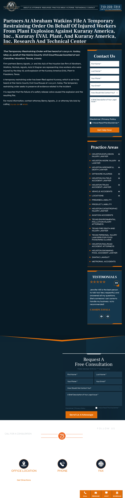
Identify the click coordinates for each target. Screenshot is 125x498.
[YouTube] (111, 432)
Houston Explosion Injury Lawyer (103, 155)
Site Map (61, 489)
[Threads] (114, 439)
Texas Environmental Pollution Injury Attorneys (104, 221)
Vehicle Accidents (102, 191)
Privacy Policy (109, 119)
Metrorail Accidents (103, 261)
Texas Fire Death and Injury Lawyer (103, 229)
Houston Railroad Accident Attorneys (103, 245)
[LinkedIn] (99, 433)
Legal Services (86, 451)
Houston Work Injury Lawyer (104, 161)
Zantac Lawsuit (100, 257)
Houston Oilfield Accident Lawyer (101, 179)
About (55, 451)
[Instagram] (118, 433)
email (27, 104)
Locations (97, 195)
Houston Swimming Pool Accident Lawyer (104, 251)
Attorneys (36, 8)
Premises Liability (102, 200)
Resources (46, 8)
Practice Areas (59, 8)
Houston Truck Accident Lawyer (101, 186)
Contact (91, 8)
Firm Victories (105, 451)
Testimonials (81, 8)
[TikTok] (98, 439)
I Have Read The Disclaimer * (105, 123)
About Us (27, 8)
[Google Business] (103, 439)
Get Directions (23, 480)
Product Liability (102, 204)
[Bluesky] (109, 439)
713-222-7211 (110, 6)
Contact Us (72, 453)
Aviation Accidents (102, 215)
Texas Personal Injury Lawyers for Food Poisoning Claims (104, 237)
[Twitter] (105, 432)
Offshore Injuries (102, 174)
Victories (70, 8)
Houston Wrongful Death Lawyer (103, 168)
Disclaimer (95, 119)
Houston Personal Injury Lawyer (29, 451)
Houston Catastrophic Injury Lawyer (104, 209)
